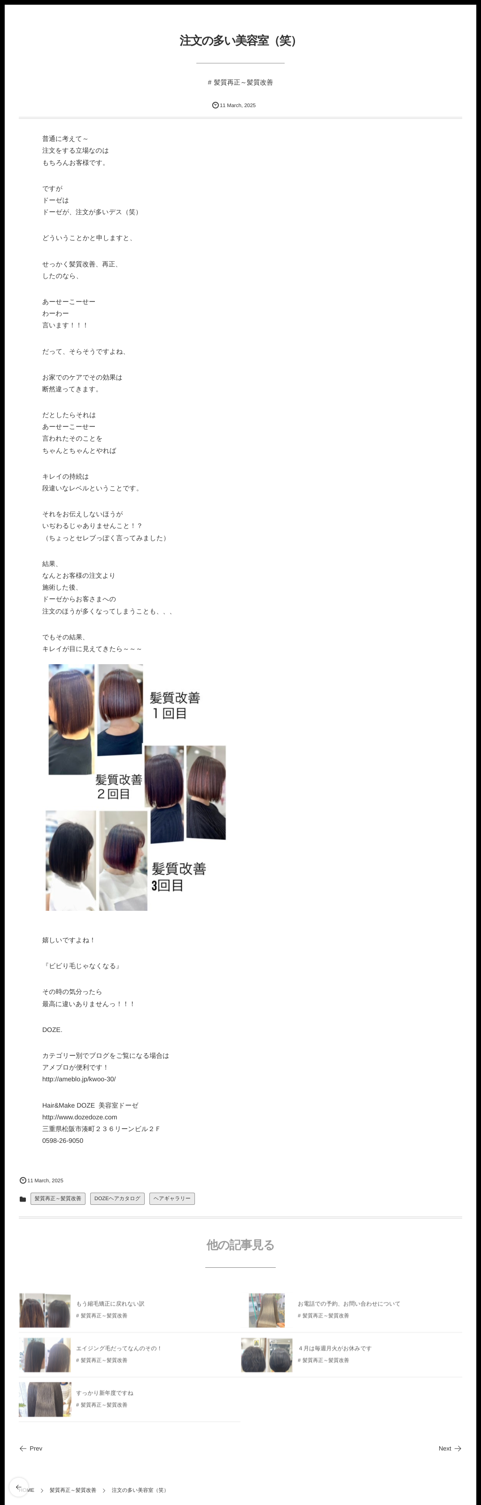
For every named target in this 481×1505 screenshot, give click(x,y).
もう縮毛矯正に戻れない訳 (110, 1306)
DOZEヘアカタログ (117, 1199)
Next (450, 1448)
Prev (30, 1448)
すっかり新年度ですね (104, 1395)
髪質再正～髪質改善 (243, 82)
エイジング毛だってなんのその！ (119, 1351)
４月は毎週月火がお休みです (335, 1351)
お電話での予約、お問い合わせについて (349, 1306)
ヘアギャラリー (172, 1199)
